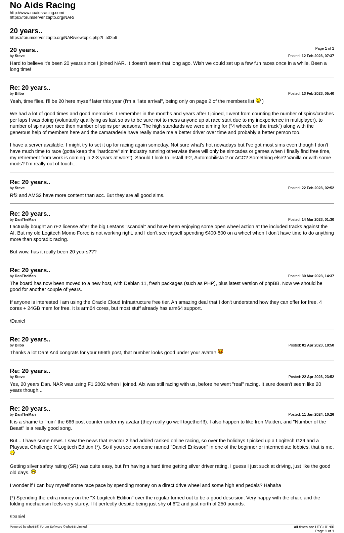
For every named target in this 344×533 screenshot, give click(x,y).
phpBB (32, 526)
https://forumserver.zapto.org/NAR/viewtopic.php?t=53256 (63, 37)
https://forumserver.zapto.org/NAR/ (42, 17)
